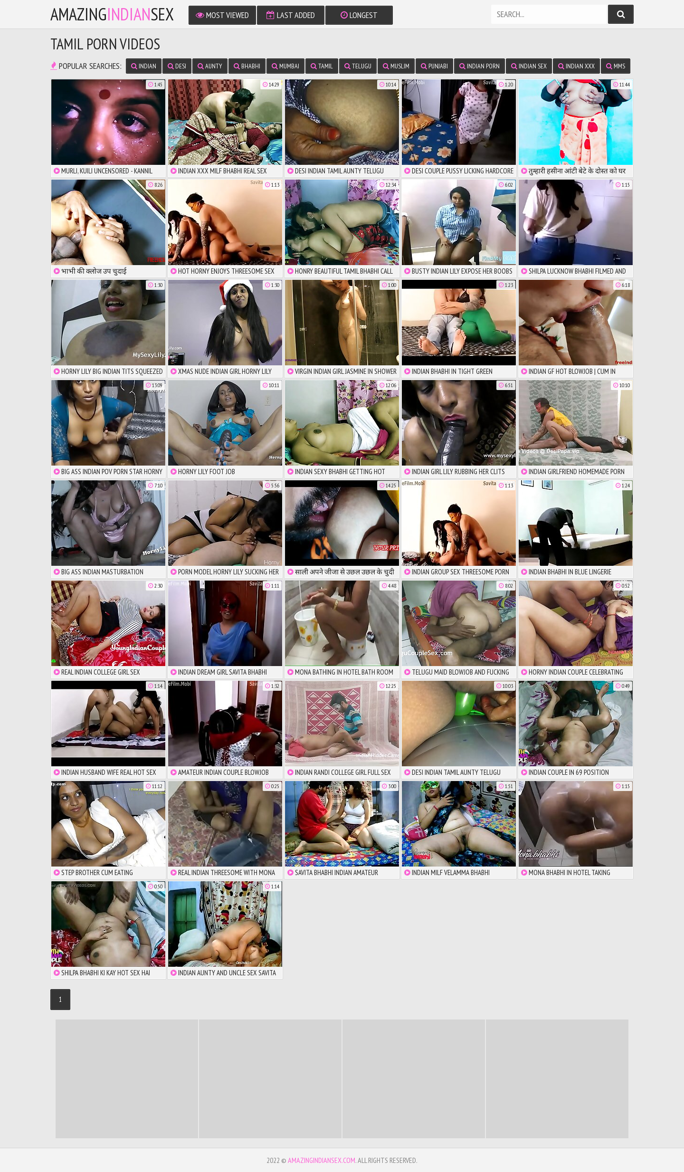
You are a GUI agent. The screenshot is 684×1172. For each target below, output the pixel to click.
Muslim (396, 66)
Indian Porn (479, 66)
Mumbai (285, 66)
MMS (615, 66)
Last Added (290, 15)
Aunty (210, 66)
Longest (359, 15)
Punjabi (434, 66)
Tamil (322, 66)
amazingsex (112, 14)
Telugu (357, 66)
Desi (177, 66)
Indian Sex (529, 66)
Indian (143, 66)
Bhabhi (247, 66)
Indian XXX (576, 66)
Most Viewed (222, 15)
